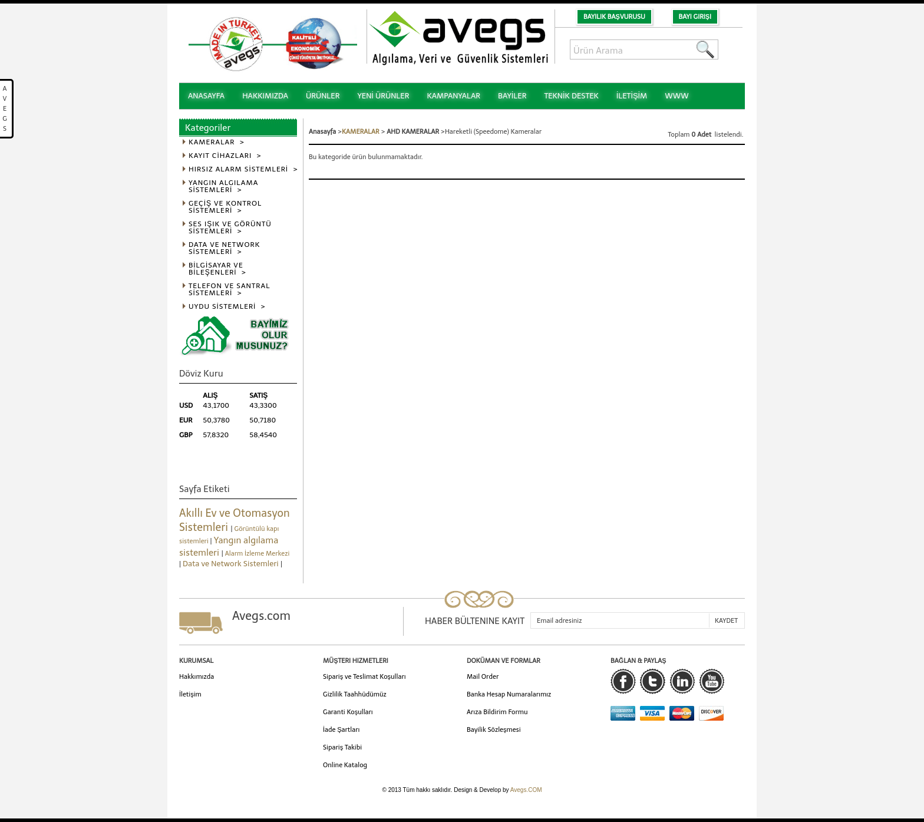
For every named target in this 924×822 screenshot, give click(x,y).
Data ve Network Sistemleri (231, 563)
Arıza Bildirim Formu (497, 712)
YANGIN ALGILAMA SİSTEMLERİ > (223, 186)
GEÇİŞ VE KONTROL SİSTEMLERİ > (225, 207)
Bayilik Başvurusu (614, 17)
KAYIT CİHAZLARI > (225, 156)
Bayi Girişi (695, 17)
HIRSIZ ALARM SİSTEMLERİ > (243, 169)
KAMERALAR (361, 132)
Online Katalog (345, 765)
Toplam (680, 134)
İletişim (190, 694)
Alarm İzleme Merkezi (257, 553)
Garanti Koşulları (348, 712)
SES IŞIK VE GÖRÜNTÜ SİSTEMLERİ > (230, 227)
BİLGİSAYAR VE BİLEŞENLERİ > (217, 269)
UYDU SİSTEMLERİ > (227, 307)
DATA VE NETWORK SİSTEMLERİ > (224, 248)
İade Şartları (341, 730)
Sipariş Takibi (342, 747)
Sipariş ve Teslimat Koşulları (364, 677)
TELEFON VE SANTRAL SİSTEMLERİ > (229, 289)
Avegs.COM (526, 790)
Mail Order (483, 677)
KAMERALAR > (217, 142)
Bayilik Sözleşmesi (494, 730)
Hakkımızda (196, 677)
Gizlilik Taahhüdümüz (355, 694)
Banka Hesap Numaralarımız (509, 694)
